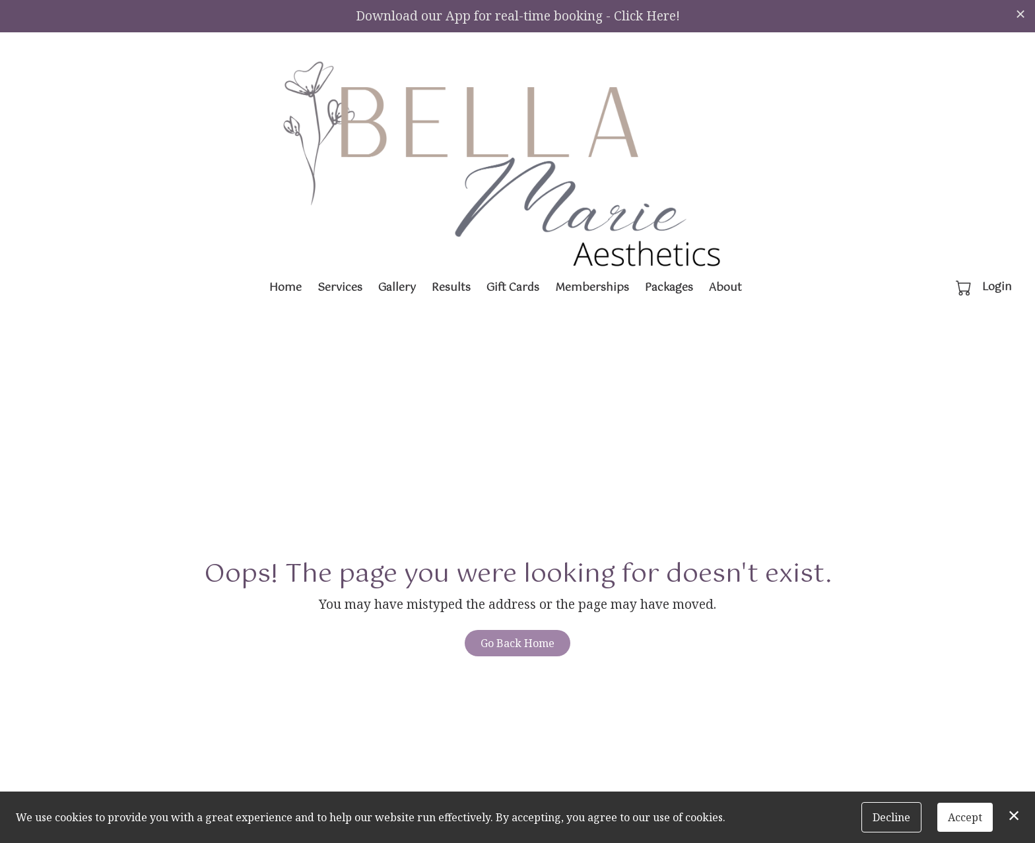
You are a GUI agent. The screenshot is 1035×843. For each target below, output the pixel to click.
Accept (965, 817)
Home (285, 288)
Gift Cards (512, 288)
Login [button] (997, 288)
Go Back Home (517, 643)
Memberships (592, 288)
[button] (964, 287)
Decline (891, 817)
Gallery (397, 288)
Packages (669, 288)
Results (451, 288)
